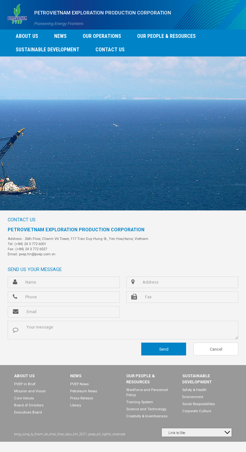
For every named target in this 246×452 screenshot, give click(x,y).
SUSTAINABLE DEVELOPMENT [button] (47, 50)
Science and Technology (146, 409)
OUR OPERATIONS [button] (102, 36)
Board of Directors (29, 405)
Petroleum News (83, 391)
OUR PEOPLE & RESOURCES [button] (166, 36)
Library (75, 405)
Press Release (81, 398)
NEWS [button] (60, 36)
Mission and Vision (30, 391)
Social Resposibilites (198, 404)
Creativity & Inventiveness (147, 416)
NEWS (75, 375)
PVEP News (79, 384)
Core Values (24, 398)
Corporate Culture (196, 411)
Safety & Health (194, 390)
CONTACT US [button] (110, 50)
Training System (139, 402)
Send (163, 349)
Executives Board (28, 412)
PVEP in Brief (25, 384)
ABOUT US (24, 375)
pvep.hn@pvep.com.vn (37, 254)
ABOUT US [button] (27, 36)
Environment (192, 397)
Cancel (216, 349)
